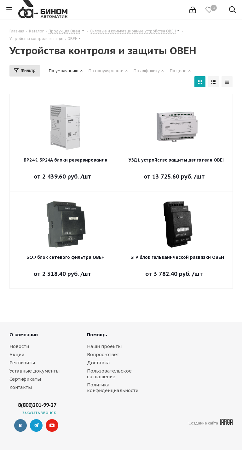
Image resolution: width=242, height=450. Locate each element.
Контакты (20, 387)
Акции (16, 354)
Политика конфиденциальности (112, 387)
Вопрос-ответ (103, 354)
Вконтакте (20, 425)
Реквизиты (22, 363)
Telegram (36, 425)
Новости (19, 346)
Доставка (98, 363)
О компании (23, 335)
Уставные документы (34, 371)
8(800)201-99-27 (37, 405)
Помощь (97, 335)
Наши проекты (104, 346)
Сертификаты (25, 379)
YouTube (52, 425)
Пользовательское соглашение (109, 373)
